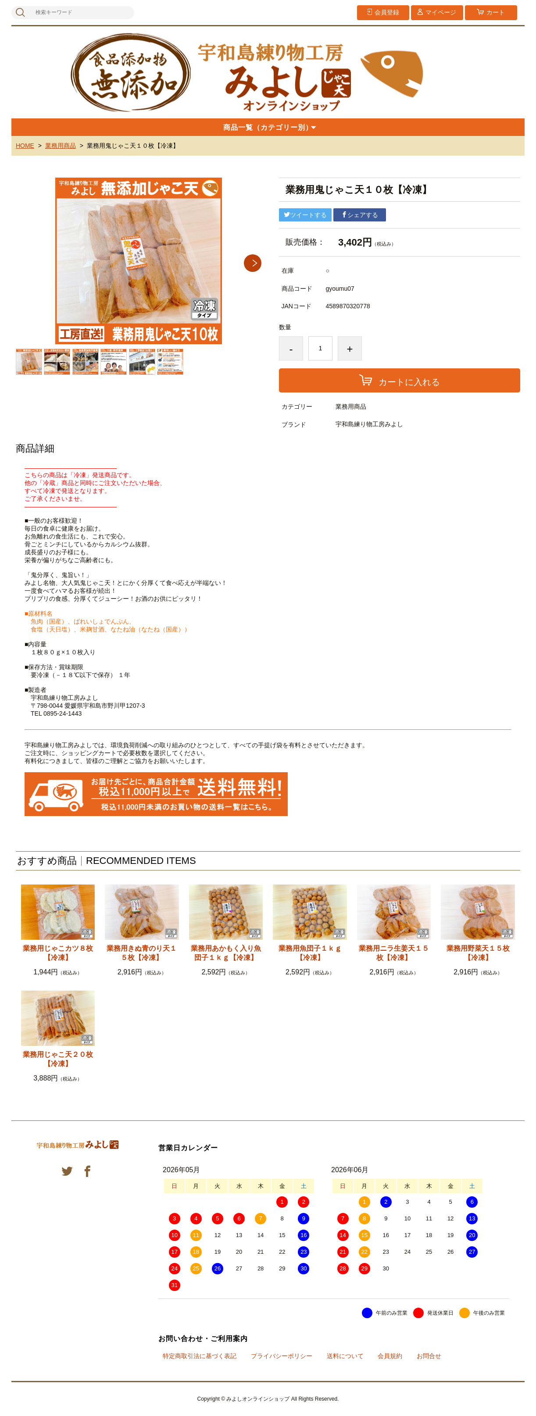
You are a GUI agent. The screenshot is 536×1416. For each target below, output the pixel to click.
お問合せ (429, 1356)
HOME (25, 145)
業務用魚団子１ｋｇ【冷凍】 (310, 953)
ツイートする (305, 214)
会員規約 (390, 1356)
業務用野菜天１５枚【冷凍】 (478, 953)
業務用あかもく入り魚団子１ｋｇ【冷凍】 (226, 953)
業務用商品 (60, 145)
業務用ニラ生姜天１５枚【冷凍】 (394, 953)
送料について (345, 1356)
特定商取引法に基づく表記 (199, 1356)
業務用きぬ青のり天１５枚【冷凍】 (142, 953)
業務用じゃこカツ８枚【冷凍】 (58, 953)
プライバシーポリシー (281, 1356)
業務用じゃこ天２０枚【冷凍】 (58, 1059)
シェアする (359, 214)
